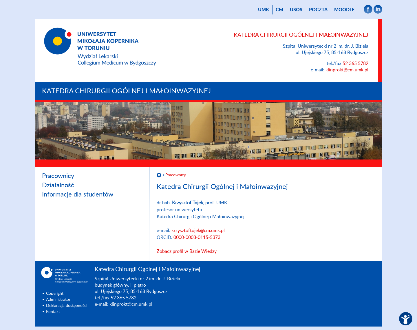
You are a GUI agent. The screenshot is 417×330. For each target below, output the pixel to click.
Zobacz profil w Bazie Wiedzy (187, 251)
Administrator (58, 300)
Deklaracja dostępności (66, 306)
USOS (296, 10)
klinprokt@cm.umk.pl (346, 70)
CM (279, 10)
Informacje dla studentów (77, 194)
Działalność (58, 185)
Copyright (54, 294)
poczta (318, 10)
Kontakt (53, 312)
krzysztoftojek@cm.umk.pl (198, 230)
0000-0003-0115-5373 (196, 237)
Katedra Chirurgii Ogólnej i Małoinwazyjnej (126, 91)
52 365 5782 (355, 63)
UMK (263, 10)
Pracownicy (58, 176)
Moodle (344, 10)
